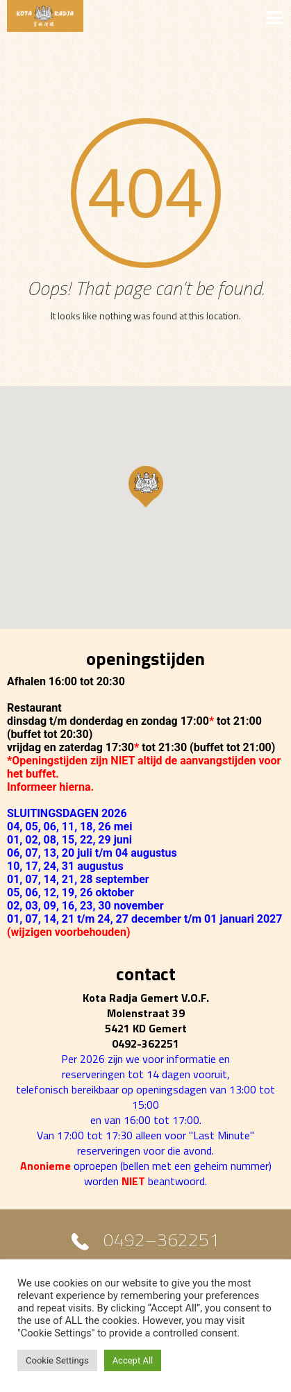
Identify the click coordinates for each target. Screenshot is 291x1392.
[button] (145, 487)
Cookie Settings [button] (57, 1360)
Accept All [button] (133, 1360)
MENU (145, 16)
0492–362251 (161, 1242)
